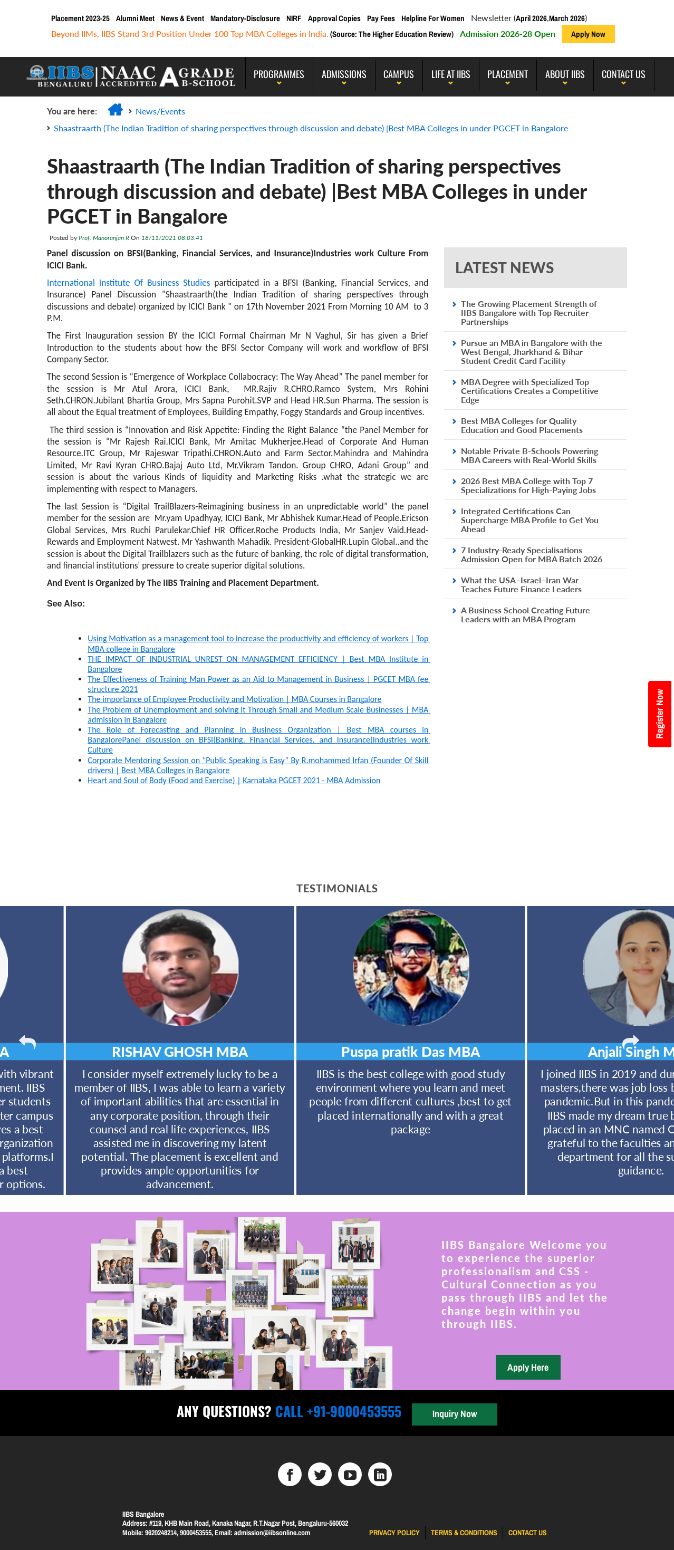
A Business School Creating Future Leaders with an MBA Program (525, 614)
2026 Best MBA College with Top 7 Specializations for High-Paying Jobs (528, 485)
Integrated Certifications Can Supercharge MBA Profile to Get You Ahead (530, 520)
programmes (279, 74)
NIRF (294, 18)
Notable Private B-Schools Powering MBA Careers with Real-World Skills (529, 455)
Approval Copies (334, 18)
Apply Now (588, 34)
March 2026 (567, 18)
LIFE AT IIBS (450, 74)
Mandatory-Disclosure (245, 18)
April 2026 (531, 18)
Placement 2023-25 (80, 18)
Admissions (344, 74)
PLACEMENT (507, 74)
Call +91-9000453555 (336, 1411)
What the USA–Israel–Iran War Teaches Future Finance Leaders (521, 584)
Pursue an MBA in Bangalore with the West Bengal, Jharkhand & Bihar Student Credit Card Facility (531, 351)
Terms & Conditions (464, 1532)
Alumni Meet (135, 18)
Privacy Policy (394, 1532)
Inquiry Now (454, 1413)
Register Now (659, 714)
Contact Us (624, 74)
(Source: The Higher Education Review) (391, 34)
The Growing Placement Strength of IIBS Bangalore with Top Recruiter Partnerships (529, 312)
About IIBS (565, 74)
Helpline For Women (433, 18)
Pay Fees (381, 18)
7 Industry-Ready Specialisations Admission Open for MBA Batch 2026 (531, 554)
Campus (398, 74)
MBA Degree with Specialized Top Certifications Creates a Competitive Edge (530, 391)
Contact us (527, 1532)
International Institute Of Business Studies (128, 282)
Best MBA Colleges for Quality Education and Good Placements (522, 425)
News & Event (182, 18)
